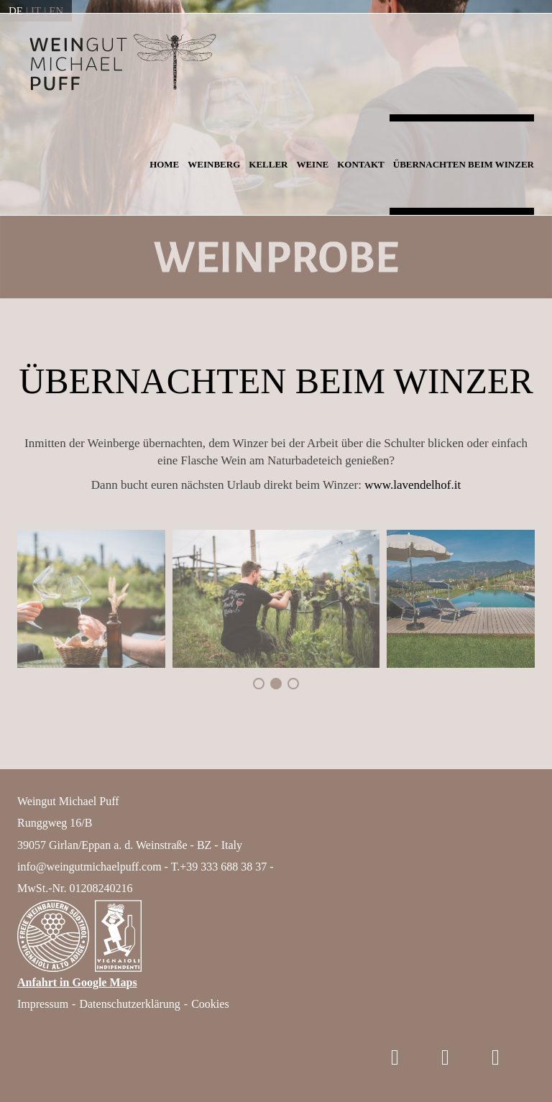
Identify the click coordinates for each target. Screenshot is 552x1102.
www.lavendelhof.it (412, 485)
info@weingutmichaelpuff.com (89, 866)
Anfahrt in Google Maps (77, 982)
